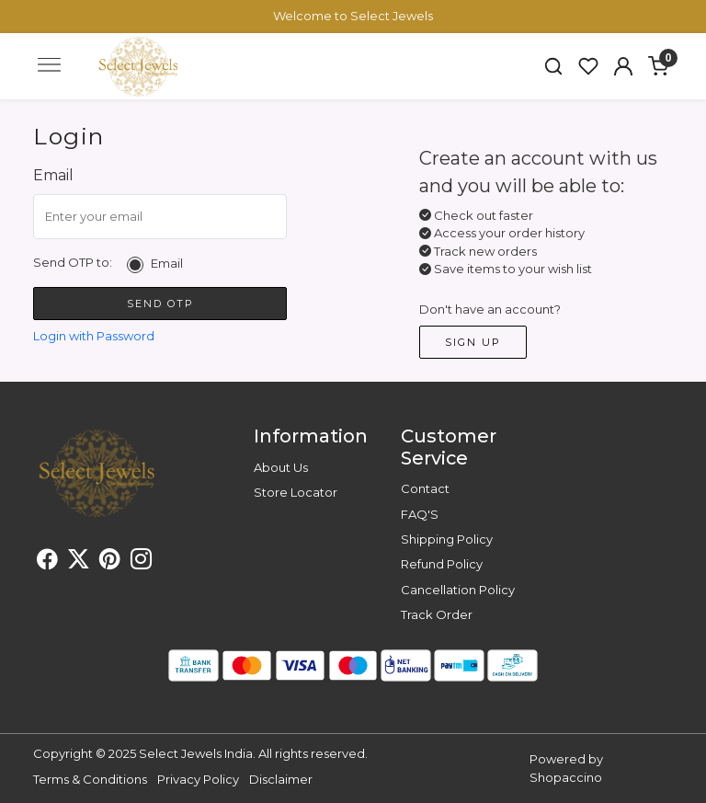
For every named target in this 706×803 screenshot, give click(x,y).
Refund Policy (442, 563)
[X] (78, 562)
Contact (425, 488)
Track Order (437, 614)
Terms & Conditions (90, 779)
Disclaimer (281, 779)
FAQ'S (419, 514)
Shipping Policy (447, 539)
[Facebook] (47, 562)
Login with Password (93, 335)
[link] (553, 66)
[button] (623, 66)
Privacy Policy (198, 779)
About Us (281, 467)
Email (167, 263)
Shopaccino (566, 777)
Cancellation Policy (458, 589)
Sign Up (473, 342)
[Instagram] (141, 562)
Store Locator (295, 492)
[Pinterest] (110, 562)
